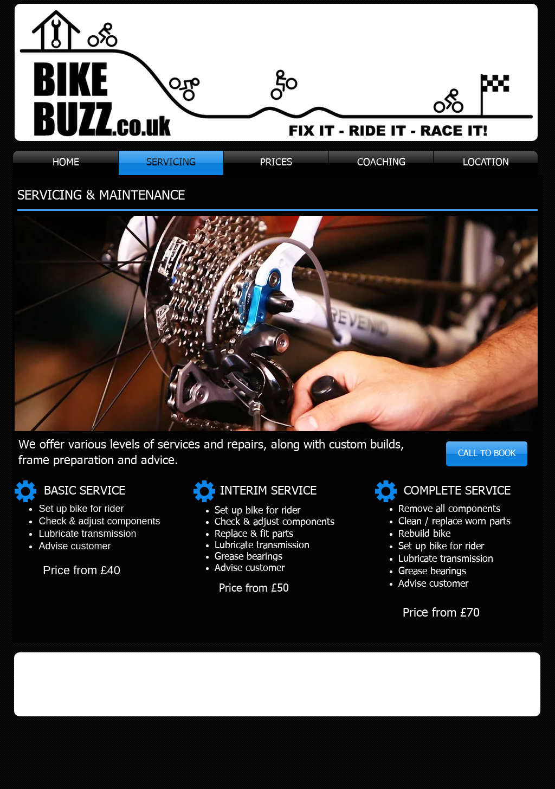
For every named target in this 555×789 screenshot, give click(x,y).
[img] (63, 683)
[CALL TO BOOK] (486, 453)
